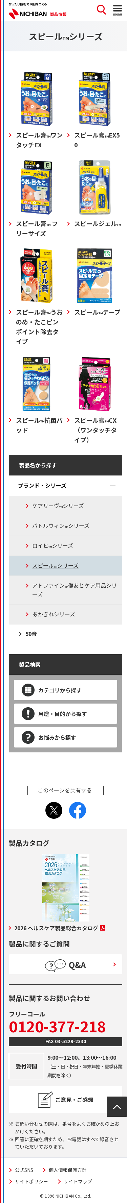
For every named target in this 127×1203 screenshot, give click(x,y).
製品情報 (58, 14)
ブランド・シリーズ (42, 485)
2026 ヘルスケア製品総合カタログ (59, 928)
